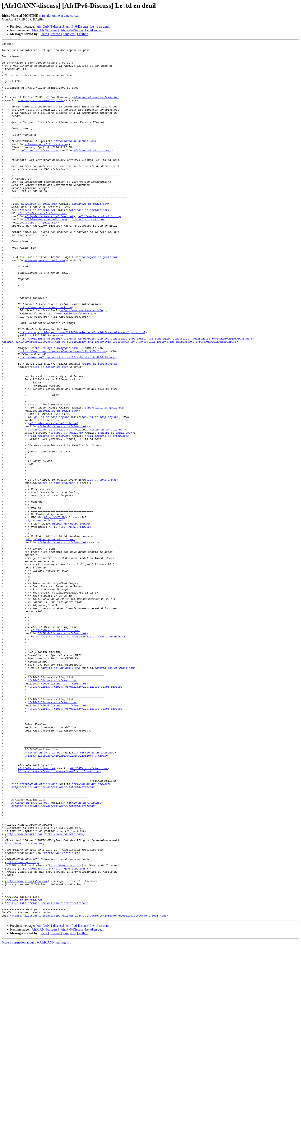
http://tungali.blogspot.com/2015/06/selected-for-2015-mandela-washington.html (82, 390)
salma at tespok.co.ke (100, 428)
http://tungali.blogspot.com (55, 409)
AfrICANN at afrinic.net (43, 895)
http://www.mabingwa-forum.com (69, 368)
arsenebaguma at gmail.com (97, 300)
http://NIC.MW (54, 612)
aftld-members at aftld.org (99, 251)
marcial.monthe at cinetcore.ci (59, 15)
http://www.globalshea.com (26, 1049)
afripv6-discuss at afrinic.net (42, 247)
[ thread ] (56, 34)
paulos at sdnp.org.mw (51, 492)
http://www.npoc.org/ (22, 1026)
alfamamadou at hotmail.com (75, 161)
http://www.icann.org (65, 1030)
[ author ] (83, 34)
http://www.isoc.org (35, 1034)
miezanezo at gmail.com (39, 236)
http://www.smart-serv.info (81, 364)
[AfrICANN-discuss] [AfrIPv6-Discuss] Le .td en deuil (73, 26)
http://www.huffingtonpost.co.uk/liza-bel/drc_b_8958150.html (68, 421)
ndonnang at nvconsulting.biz (96, 108)
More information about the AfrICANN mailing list (36, 1117)
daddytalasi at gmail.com (104, 481)
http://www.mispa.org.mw (71, 620)
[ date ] (44, 34)
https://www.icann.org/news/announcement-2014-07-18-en (63, 413)
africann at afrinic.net (40, 172)
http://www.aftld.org (75, 624)
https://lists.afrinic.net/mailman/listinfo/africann (66, 898)
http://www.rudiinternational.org (46, 360)
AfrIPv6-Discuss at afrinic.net (55, 748)
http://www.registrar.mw (43, 616)
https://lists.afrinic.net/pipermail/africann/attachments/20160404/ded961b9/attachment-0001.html (88, 1090)
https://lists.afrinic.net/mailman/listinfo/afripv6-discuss (78, 755)
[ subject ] (69, 34)
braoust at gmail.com (88, 255)
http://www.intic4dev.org (24, 1004)
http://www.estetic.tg (61, 1015)
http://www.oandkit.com (24, 993)
